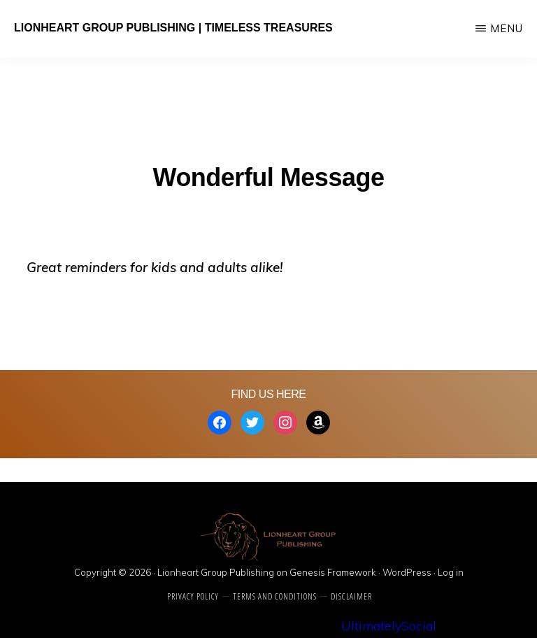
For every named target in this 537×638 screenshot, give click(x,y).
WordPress (406, 572)
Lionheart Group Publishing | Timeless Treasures (173, 28)
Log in (451, 572)
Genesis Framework (332, 572)
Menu (506, 28)
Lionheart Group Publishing (215, 572)
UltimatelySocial (388, 626)
